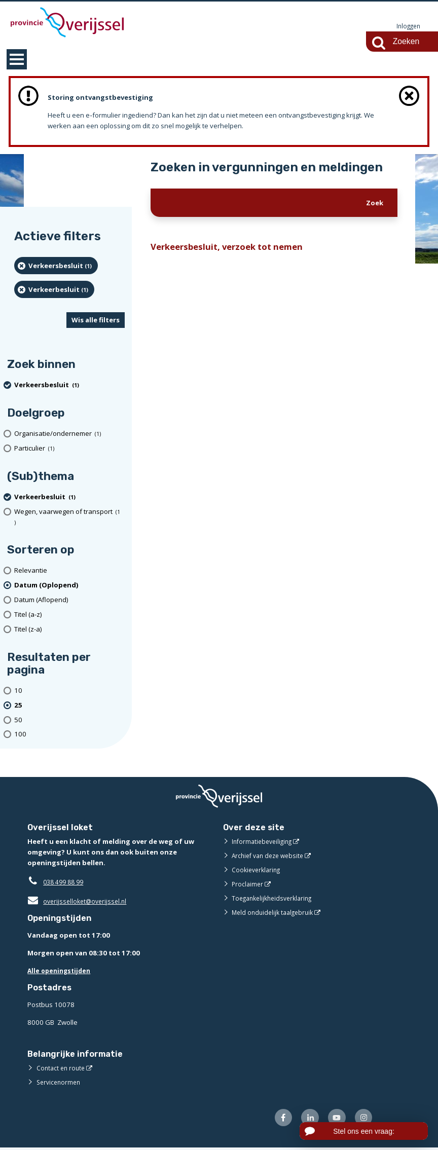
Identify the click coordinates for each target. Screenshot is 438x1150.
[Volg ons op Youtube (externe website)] (334, 1119)
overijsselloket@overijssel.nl (79, 901)
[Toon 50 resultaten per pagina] (69, 720)
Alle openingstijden (61, 971)
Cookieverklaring (258, 870)
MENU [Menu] (17, 60)
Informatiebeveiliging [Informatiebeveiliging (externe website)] (264, 841)
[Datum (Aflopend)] (69, 600)
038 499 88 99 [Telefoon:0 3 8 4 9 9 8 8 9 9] (65, 882)
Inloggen (407, 26)
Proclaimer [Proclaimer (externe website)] (248, 884)
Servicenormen (60, 1082)
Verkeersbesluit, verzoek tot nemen (232, 248)
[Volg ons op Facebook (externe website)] (276, 1119)
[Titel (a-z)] (69, 615)
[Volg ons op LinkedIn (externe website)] (305, 1119)
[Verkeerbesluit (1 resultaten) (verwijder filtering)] (54, 290)
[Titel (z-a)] (69, 629)
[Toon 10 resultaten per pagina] (69, 691)
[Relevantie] (69, 571)
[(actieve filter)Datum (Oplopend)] (69, 585)
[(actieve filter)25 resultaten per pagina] (69, 705)
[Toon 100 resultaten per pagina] (69, 735)
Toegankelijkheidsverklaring (275, 898)
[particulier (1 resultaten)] (69, 448)
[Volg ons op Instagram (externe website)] (363, 1119)
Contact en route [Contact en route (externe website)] (62, 1068)
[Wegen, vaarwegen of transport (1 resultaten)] (69, 517)
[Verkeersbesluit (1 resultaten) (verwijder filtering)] (56, 266)
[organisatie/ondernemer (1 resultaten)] (69, 434)
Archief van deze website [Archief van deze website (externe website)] (271, 856)
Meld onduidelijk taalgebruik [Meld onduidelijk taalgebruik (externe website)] (275, 912)
